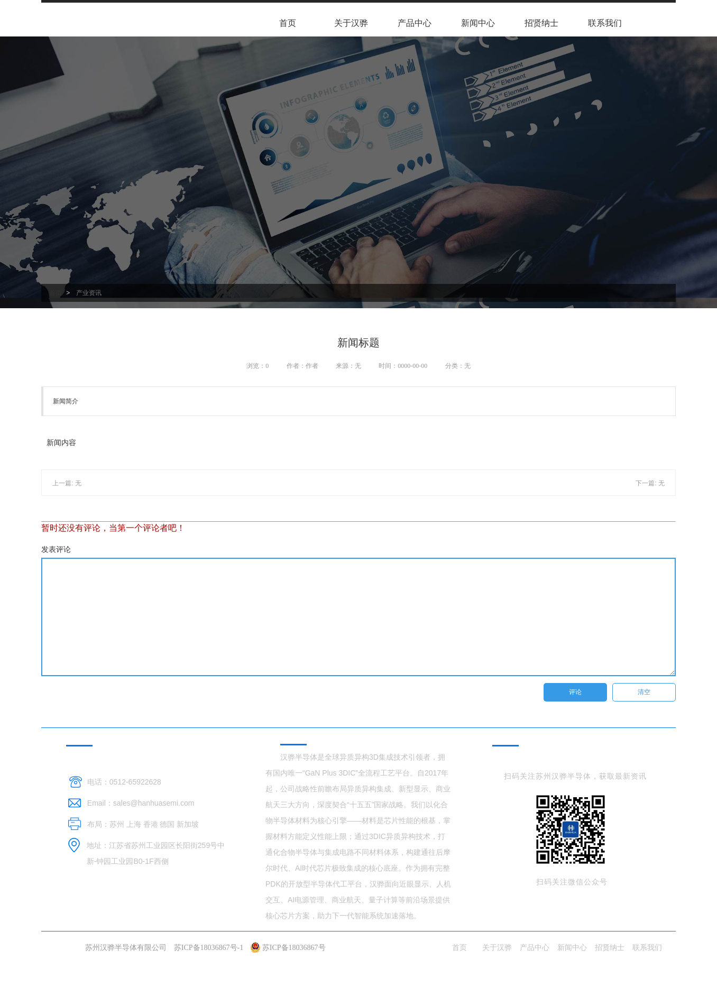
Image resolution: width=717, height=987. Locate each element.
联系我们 (605, 23)
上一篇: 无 (66, 483)
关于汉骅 (351, 23)
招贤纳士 (541, 23)
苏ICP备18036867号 (288, 948)
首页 (287, 23)
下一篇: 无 (650, 483)
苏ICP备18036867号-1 (208, 948)
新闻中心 (478, 23)
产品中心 (414, 23)
